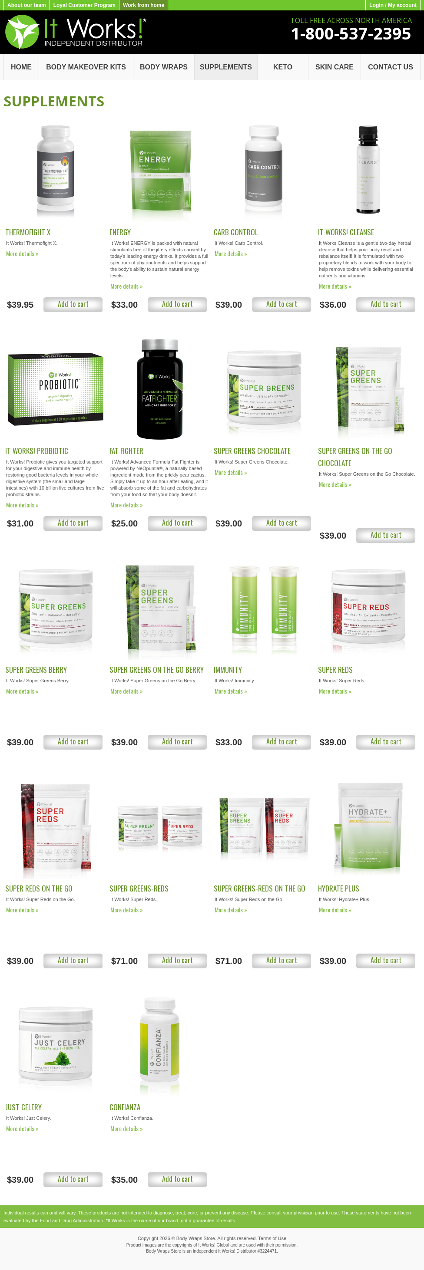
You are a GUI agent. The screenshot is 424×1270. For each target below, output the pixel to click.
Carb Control (236, 232)
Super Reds (335, 669)
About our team (26, 5)
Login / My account (393, 5)
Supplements (226, 67)
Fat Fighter (126, 450)
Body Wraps (164, 67)
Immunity (228, 669)
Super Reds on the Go (39, 888)
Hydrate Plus (338, 888)
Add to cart (73, 304)
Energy (120, 232)
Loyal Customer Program (84, 5)
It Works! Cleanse (346, 232)
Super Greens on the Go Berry (156, 669)
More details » (22, 253)
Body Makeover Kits (86, 67)
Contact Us (390, 67)
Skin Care (334, 67)
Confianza (124, 1107)
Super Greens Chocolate (252, 450)
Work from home (143, 5)
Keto (282, 67)
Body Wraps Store (195, 1238)
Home (21, 67)
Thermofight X (27, 232)
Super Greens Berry (36, 669)
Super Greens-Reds (139, 888)
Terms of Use (272, 1238)
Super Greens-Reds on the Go (259, 888)
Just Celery (23, 1107)
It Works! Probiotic (36, 450)
